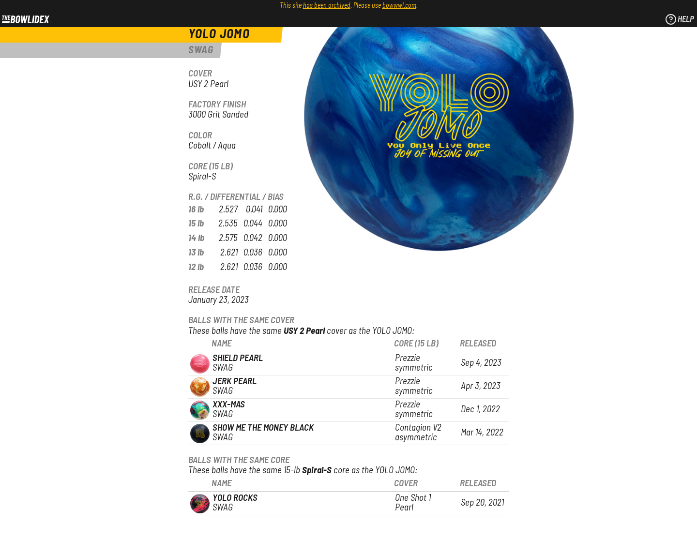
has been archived (326, 5)
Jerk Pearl (234, 381)
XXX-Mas (228, 404)
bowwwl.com (399, 5)
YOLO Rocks (235, 498)
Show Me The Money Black (263, 428)
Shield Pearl (237, 358)
